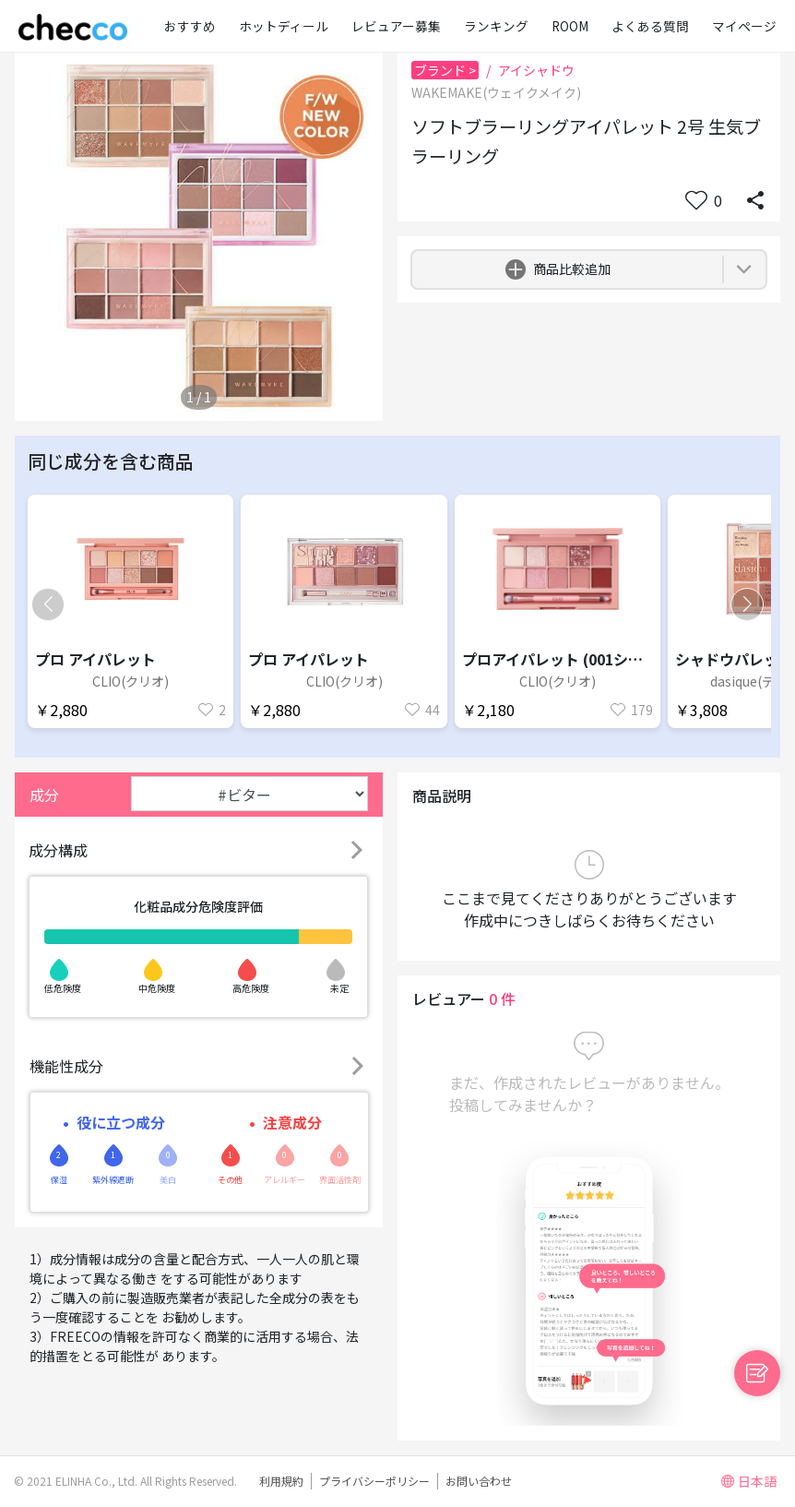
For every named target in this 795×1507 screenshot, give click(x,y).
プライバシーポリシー (374, 1481)
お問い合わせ (478, 1481)
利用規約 (281, 1481)
